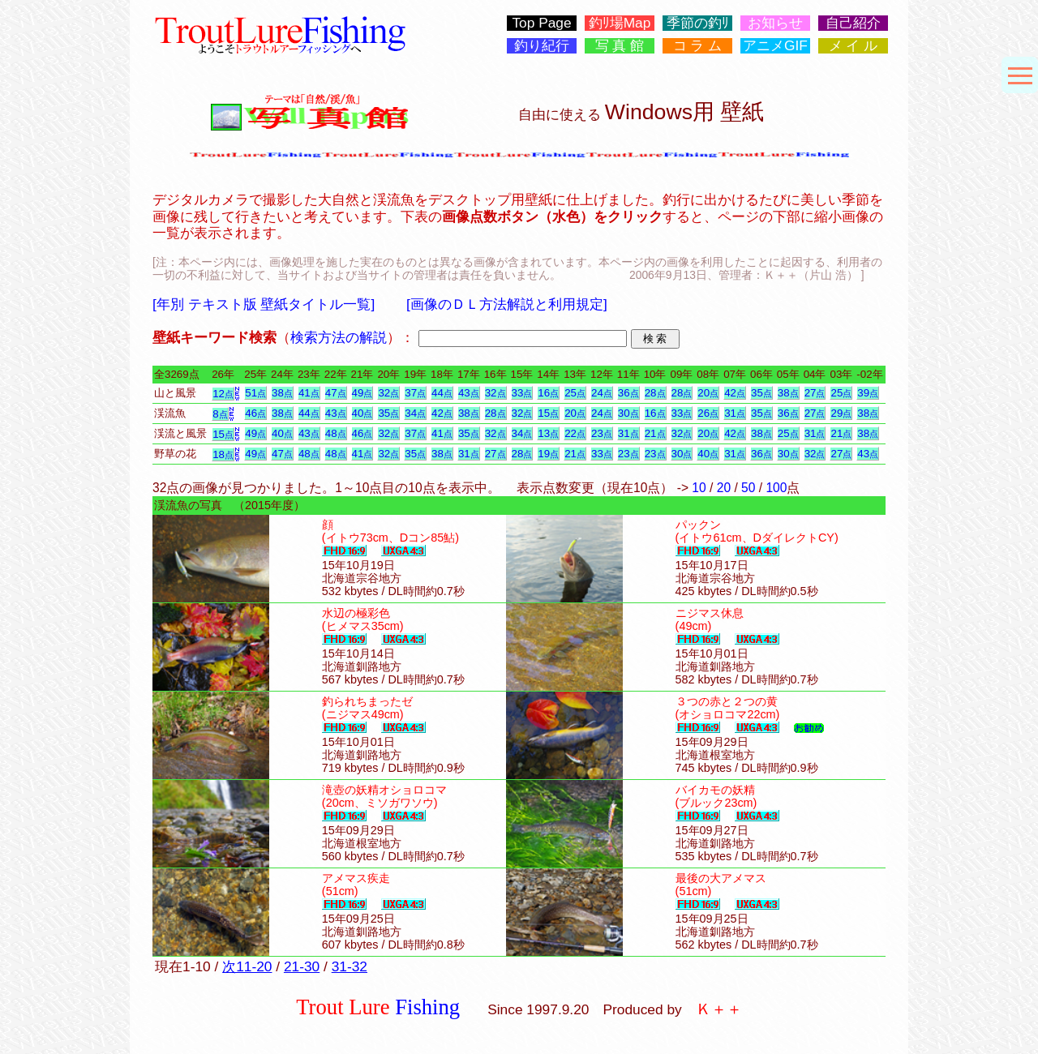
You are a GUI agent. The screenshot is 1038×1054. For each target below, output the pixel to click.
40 (362, 413)
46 (255, 413)
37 (415, 393)
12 (223, 394)
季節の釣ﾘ (698, 23)
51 (255, 393)
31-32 (349, 966)
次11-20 (247, 966)
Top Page (541, 23)
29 (840, 413)
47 (335, 393)
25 (574, 393)
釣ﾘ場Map (620, 23)
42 (734, 393)
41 (309, 393)
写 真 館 (620, 46)
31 (734, 413)
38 (282, 393)
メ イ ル (853, 46)
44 (442, 393)
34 (415, 413)
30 (628, 413)
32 (388, 393)
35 (761, 393)
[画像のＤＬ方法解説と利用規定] (506, 304)
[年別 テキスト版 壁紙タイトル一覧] (263, 304)
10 (699, 488)
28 (655, 393)
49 (362, 393)
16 (548, 393)
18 (223, 454)
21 (655, 433)
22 (574, 433)
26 (707, 413)
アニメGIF (775, 46)
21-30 (302, 966)
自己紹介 (853, 23)
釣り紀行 (541, 46)
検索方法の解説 (338, 337)
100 (776, 488)
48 (335, 433)
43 (468, 393)
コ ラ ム (698, 46)
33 (522, 393)
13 (548, 433)
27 (815, 393)
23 (601, 433)
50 (748, 488)
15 (548, 413)
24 (601, 393)
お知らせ (775, 23)
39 (867, 393)
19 (548, 454)
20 (707, 393)
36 (628, 393)
